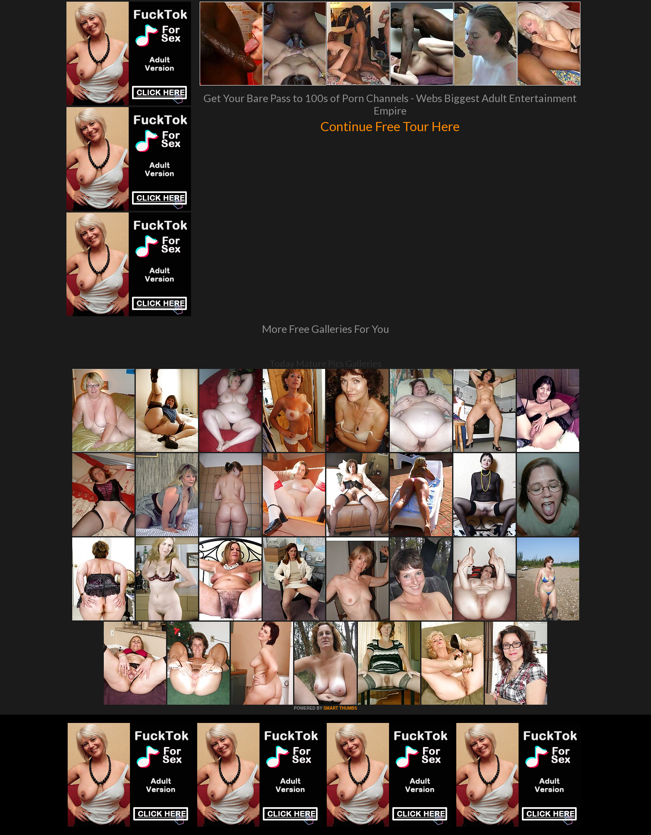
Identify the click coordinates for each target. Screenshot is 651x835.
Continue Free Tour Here (390, 125)
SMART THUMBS (340, 708)
